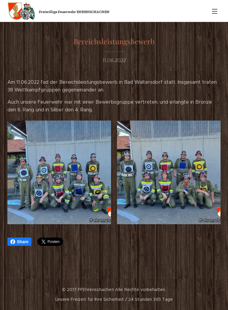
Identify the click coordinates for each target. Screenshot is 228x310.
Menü (214, 11)
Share (19, 241)
